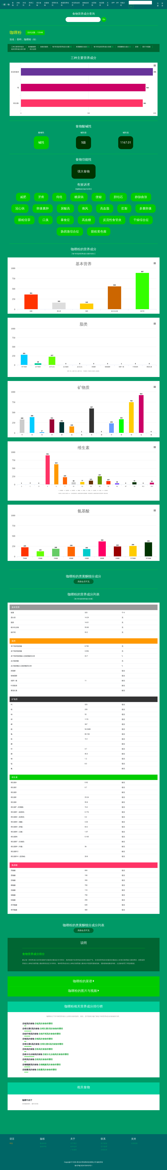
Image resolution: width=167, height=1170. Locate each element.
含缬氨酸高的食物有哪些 (50, 1064)
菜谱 (136, 47)
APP (113, 3)
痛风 (85, 208)
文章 (107, 4)
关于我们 (73, 1143)
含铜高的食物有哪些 (44, 1039)
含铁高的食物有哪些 (44, 1049)
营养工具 (31, 4)
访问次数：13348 (35, 32)
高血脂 (104, 208)
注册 (158, 4)
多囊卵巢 (145, 208)
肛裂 (124, 208)
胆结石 (118, 197)
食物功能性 (44, 47)
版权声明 (43, 1146)
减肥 (23, 197)
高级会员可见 (84, 581)
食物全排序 (85, 4)
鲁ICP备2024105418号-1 (83, 1166)
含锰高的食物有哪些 (44, 1023)
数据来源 (43, 1143)
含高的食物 (28, 1024)
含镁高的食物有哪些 (44, 1059)
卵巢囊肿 (43, 208)
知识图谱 (101, 4)
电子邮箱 (104, 1143)
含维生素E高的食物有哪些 (51, 1028)
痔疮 (59, 197)
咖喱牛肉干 (27, 1100)
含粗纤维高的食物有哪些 (50, 1034)
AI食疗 (18, 4)
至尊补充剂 (55, 4)
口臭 (46, 220)
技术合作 (73, 1146)
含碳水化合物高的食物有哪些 (56, 1054)
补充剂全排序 (76, 4)
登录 (162, 4)
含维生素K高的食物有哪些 (51, 1044)
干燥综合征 (141, 220)
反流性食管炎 (112, 220)
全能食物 (46, 4)
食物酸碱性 (32, 47)
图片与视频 (146, 47)
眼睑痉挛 (24, 220)
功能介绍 (122, 4)
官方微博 (104, 1146)
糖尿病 (79, 197)
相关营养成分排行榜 (18, 49)
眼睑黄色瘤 (98, 231)
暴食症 (65, 220)
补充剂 (24, 4)
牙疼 (41, 197)
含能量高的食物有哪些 (47, 1069)
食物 (14, 4)
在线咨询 (104, 1150)
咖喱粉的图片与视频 (83, 991)
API (117, 3)
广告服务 (73, 1150)
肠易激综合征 (70, 231)
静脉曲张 (141, 197)
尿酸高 (65, 208)
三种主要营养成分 (17, 47)
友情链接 (134, 1143)
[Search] (140, 2)
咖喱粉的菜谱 (83, 981)
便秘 (99, 197)
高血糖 (86, 220)
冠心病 (20, 208)
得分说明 (33, 49)
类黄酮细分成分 (83, 47)
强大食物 (38, 4)
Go (131, 6)
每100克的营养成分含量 (62, 47)
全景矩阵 (94, 4)
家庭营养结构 (65, 4)
